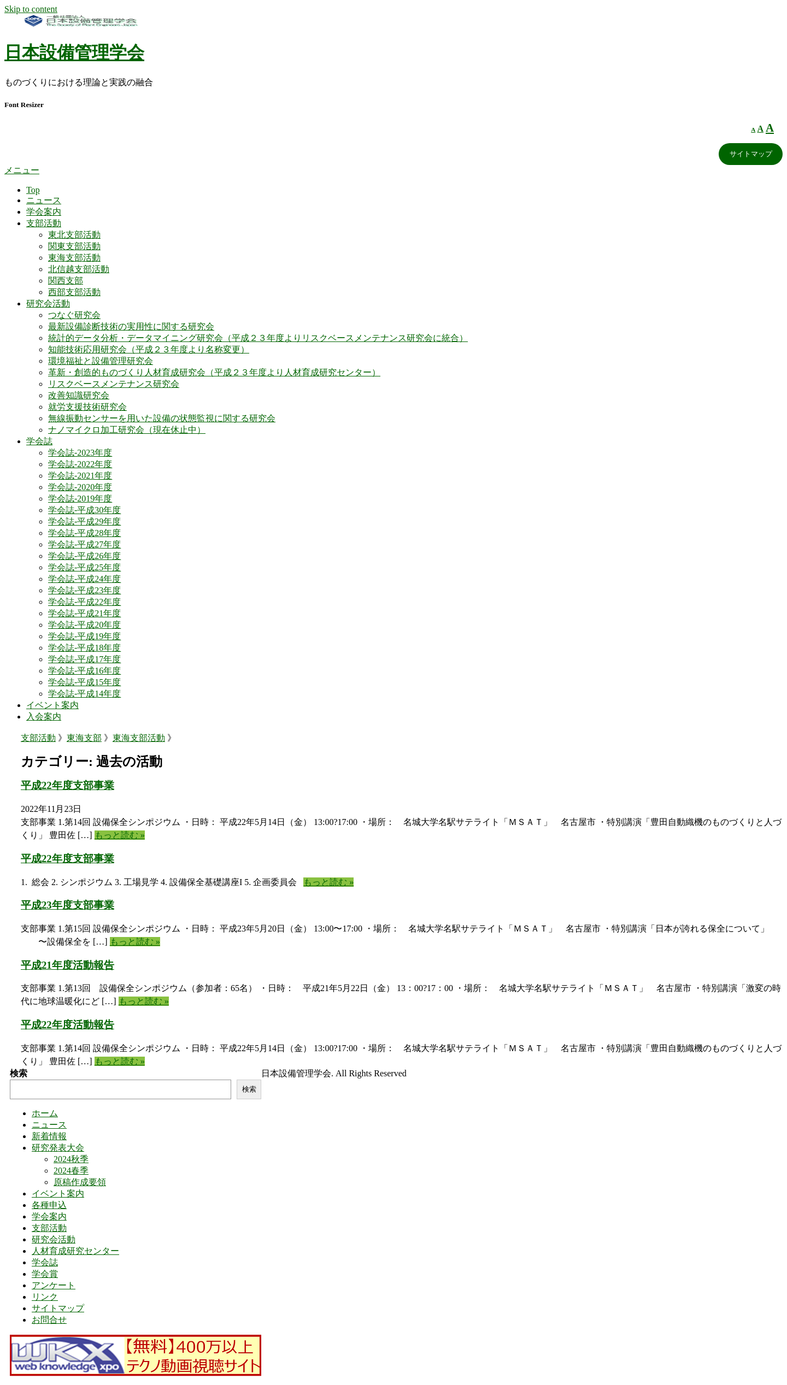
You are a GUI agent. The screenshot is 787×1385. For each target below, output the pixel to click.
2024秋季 (71, 1159)
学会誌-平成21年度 (84, 613)
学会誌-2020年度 (80, 487)
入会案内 (43, 716)
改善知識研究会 (78, 395)
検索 (18, 1073)
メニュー (21, 170)
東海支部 (84, 737)
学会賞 (45, 1273)
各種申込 (49, 1205)
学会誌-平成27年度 (84, 544)
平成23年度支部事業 (67, 905)
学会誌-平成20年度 (84, 624)
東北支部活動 (74, 234)
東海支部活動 (74, 257)
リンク (45, 1296)
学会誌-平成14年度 (84, 693)
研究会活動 (48, 303)
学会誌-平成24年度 (84, 579)
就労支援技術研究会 (87, 406)
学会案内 (43, 211)
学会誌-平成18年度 (84, 647)
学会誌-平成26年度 (84, 556)
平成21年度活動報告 (67, 965)
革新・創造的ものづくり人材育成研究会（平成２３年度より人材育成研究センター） (214, 372)
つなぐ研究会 (74, 315)
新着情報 (49, 1136)
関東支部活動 (74, 246)
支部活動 (43, 223)
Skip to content (30, 9)
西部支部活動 (74, 292)
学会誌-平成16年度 (84, 670)
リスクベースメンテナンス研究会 (113, 383)
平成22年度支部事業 (67, 785)
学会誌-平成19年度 (84, 636)
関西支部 (65, 280)
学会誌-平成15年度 (84, 682)
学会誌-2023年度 (80, 452)
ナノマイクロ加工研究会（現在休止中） (126, 429)
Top (33, 190)
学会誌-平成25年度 (84, 567)
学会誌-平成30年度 (84, 510)
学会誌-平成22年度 (84, 601)
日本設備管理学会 (74, 52)
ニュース (43, 200)
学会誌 (39, 441)
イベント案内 (52, 705)
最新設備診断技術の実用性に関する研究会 (131, 326)
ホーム (45, 1113)
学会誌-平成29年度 (84, 521)
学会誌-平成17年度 (84, 659)
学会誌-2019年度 (80, 498)
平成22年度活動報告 (67, 1024)
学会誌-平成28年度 (84, 533)
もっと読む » (120, 835)
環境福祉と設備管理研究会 (100, 361)
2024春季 (71, 1170)
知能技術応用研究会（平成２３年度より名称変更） (148, 349)
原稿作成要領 (80, 1182)
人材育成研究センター (75, 1251)
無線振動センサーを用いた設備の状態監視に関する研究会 (161, 418)
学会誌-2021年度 (80, 475)
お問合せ (49, 1319)
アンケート (53, 1285)
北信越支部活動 (78, 269)
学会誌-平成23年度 (84, 590)
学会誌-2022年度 (80, 464)
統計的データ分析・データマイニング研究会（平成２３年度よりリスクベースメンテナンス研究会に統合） (258, 338)
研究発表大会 (58, 1147)
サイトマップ (751, 154)
